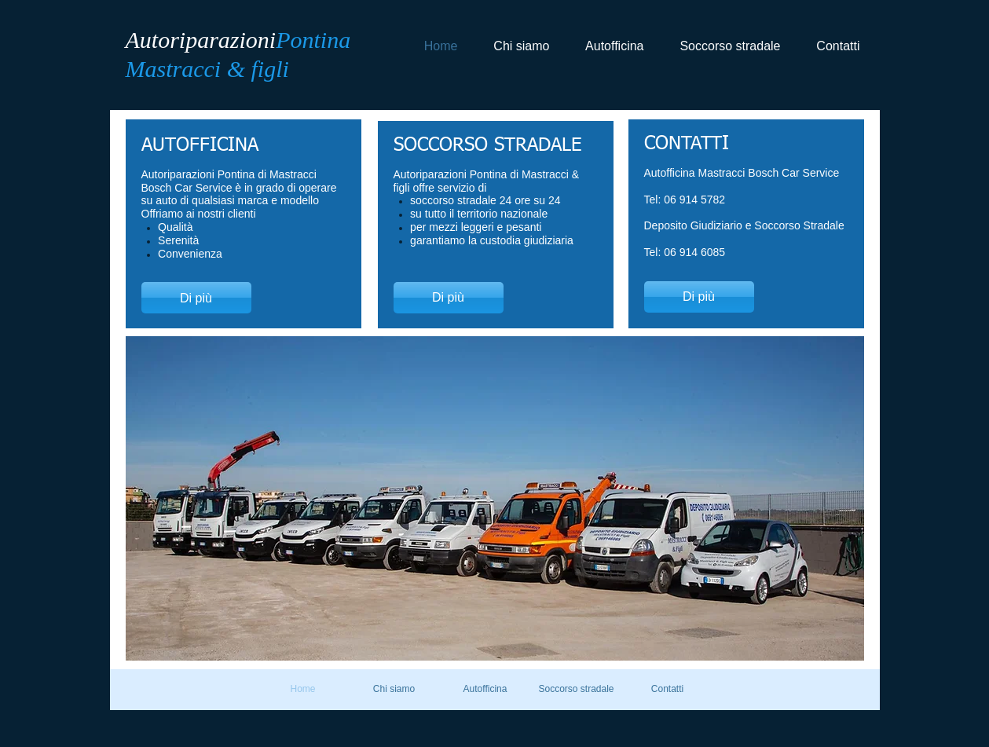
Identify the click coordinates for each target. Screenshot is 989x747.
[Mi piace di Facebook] (802, 86)
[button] (495, 498)
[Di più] (196, 297)
